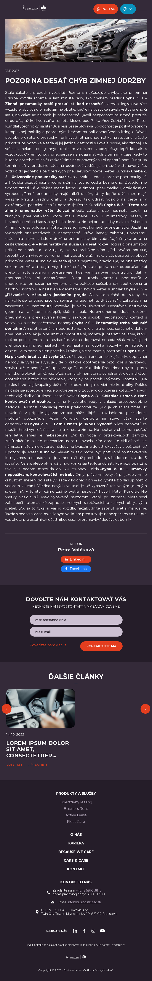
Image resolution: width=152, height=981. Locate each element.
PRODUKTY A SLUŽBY (76, 793)
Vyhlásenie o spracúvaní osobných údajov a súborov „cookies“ (76, 945)
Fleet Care (76, 822)
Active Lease (76, 815)
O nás (76, 835)
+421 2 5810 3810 (89, 890)
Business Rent (76, 809)
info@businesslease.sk (84, 902)
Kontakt (76, 869)
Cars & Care (76, 860)
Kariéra (76, 843)
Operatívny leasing (76, 802)
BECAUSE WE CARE (76, 852)
